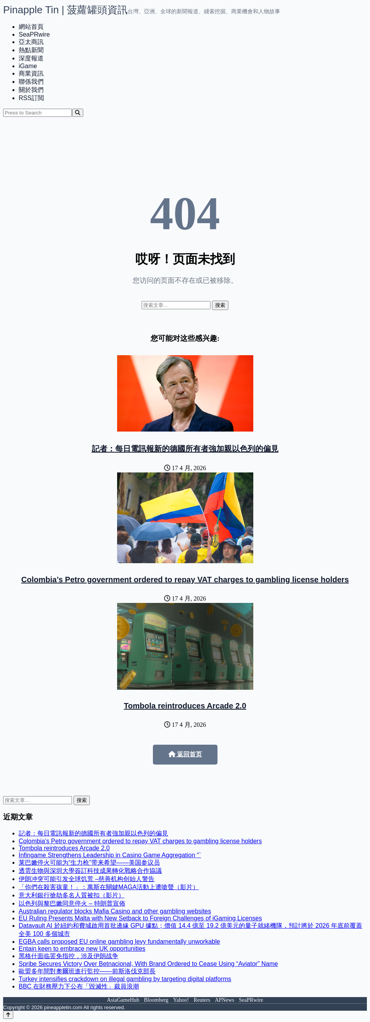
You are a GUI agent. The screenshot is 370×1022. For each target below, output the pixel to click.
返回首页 (185, 754)
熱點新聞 (31, 50)
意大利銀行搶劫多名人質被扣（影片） (72, 895)
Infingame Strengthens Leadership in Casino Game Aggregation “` (110, 855)
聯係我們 (31, 81)
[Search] (77, 113)
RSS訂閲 (31, 98)
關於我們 (31, 89)
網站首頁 (31, 26)
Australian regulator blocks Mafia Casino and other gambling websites (115, 911)
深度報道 (31, 58)
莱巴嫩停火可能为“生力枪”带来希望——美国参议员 (89, 862)
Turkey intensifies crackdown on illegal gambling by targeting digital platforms (125, 979)
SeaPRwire (34, 34)
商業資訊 (31, 73)
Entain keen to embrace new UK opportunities (82, 948)
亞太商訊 (31, 42)
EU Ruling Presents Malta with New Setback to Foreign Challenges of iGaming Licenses (140, 918)
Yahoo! (181, 1000)
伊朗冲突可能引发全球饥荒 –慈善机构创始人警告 (86, 879)
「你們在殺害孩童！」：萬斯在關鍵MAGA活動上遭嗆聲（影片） (109, 887)
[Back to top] (8, 1015)
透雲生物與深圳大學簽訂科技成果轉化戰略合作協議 (90, 870)
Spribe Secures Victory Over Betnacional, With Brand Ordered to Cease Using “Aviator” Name (148, 963)
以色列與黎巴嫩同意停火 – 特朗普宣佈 (72, 903)
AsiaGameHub (123, 1000)
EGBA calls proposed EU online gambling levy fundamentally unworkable (119, 941)
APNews (224, 1000)
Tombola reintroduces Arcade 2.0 (185, 705)
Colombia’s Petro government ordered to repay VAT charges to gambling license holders (185, 579)
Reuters (201, 1000)
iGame (28, 66)
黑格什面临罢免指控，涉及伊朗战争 (68, 956)
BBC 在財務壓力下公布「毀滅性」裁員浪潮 (79, 986)
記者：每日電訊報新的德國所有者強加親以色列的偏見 (185, 448)
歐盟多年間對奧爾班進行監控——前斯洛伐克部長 (87, 971)
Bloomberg (156, 1000)
